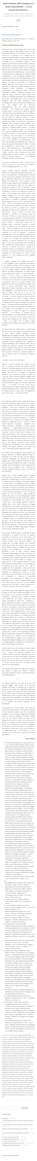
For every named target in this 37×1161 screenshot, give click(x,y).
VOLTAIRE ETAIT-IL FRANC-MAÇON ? (11, 1139)
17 (14, 674)
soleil (22, 1084)
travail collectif (11, 1092)
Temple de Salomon (7, 1090)
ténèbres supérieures (17, 1088)
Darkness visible (10, 1053)
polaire (27, 1078)
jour (16, 1064)
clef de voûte (5, 1049)
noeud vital (26, 1074)
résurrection (15, 1080)
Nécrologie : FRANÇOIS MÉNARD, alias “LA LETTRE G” (15, 1128)
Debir (30, 1053)
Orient (3, 1076)
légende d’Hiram (13, 1066)
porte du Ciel (8, 1080)
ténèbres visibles (28, 1088)
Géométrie (5, 1060)
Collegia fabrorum (13, 1049)
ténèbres (9, 1088)
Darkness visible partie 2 (12, 35)
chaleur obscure (20, 1047)
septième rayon (16, 1084)
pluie (23, 1078)
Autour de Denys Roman (25, 1035)
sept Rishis (8, 1084)
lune (15, 1068)
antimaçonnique (27, 1037)
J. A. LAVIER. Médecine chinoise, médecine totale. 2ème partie (17, 1120)
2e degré (15, 1037)
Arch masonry (10, 1039)
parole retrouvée (20, 1076)
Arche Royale (17, 1039)
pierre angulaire (29, 1076)
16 (25, 658)
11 (26, 491)
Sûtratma (30, 1082)
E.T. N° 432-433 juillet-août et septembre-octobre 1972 (15, 1133)
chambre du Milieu (29, 1047)
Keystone (26, 1064)
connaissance (13, 1051)
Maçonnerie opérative (20, 1070)
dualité (4, 1057)
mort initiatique (19, 1074)
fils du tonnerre (27, 1057)
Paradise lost (12, 1076)
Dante (3, 1053)
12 (33, 524)
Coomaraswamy (21, 1051)
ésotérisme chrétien (23, 1041)
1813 (11, 1037)
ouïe (7, 1076)
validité (19, 1094)
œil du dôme (30, 1043)
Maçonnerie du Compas (8, 1070)
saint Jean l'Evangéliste (22, 1082)
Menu (18, 20)
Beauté (9, 1045)
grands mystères (20, 1060)
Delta (15, 1055)
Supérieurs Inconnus (12, 1086)
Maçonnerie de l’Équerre (22, 1068)
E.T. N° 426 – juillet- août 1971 (9, 1141)
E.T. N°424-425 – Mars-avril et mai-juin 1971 (13, 1143)
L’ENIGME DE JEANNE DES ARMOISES (11, 1145)
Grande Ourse (12, 1060)
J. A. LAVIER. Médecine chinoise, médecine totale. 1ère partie (17, 1124)
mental (13, 1074)
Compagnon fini (23, 1049)
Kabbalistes (21, 1064)
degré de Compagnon (7, 1055)
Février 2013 (5, 1118)
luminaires (10, 1068)
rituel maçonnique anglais (26, 1080)
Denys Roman (20, 1055)
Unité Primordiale (12, 1094)
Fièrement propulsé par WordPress (10, 1155)
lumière (24, 1066)
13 (32, 553)
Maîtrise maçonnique (13, 1072)
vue (26, 1094)
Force (32, 1057)
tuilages (18, 1092)
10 (11, 470)
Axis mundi (15, 1041)
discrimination (28, 1055)
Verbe (23, 1094)
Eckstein (8, 1057)
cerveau (13, 1047)
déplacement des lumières (22, 1053)
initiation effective (14, 1062)
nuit (31, 1074)
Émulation (4, 1045)
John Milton (12, 1064)
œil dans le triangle (22, 1043)
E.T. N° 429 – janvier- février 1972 (10, 1137)
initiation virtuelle (23, 1062)
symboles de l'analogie (24, 1086)
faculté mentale (18, 1057)
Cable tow (14, 1045)
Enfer (12, 1057)
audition (10, 1041)
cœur (28, 1045)
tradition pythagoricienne (19, 1090)
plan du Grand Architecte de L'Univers (11, 1078)
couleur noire (29, 1051)
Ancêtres (20, 1037)
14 (25, 604)
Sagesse (4, 1082)
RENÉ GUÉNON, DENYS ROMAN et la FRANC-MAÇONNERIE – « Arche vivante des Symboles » (18, 6)
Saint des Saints (11, 1082)
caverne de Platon (22, 1045)
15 (23, 643)
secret (3, 1084)
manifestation (23, 1072)
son (25, 1084)
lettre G (20, 1066)
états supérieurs (12, 1043)
